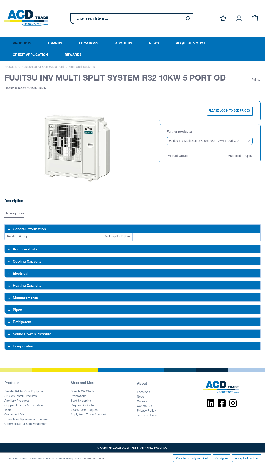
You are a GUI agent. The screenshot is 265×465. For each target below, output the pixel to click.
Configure (221, 458)
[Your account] (239, 18)
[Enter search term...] (126, 19)
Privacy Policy (146, 410)
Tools (7, 410)
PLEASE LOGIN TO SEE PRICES (229, 111)
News (140, 397)
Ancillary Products (16, 401)
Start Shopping (81, 401)
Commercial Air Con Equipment (25, 424)
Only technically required (192, 458)
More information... (95, 459)
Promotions (78, 396)
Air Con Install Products (20, 396)
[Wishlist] (223, 18)
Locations (143, 392)
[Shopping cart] (255, 18)
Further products (179, 132)
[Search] (187, 19)
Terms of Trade (147, 415)
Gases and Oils (14, 414)
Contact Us (144, 406)
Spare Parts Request (84, 410)
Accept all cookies (247, 458)
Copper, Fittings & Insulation (23, 405)
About (142, 383)
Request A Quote (82, 405)
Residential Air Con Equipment (25, 391)
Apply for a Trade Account (88, 414)
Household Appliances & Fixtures (26, 419)
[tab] (14, 213)
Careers (142, 401)
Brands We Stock (82, 391)
